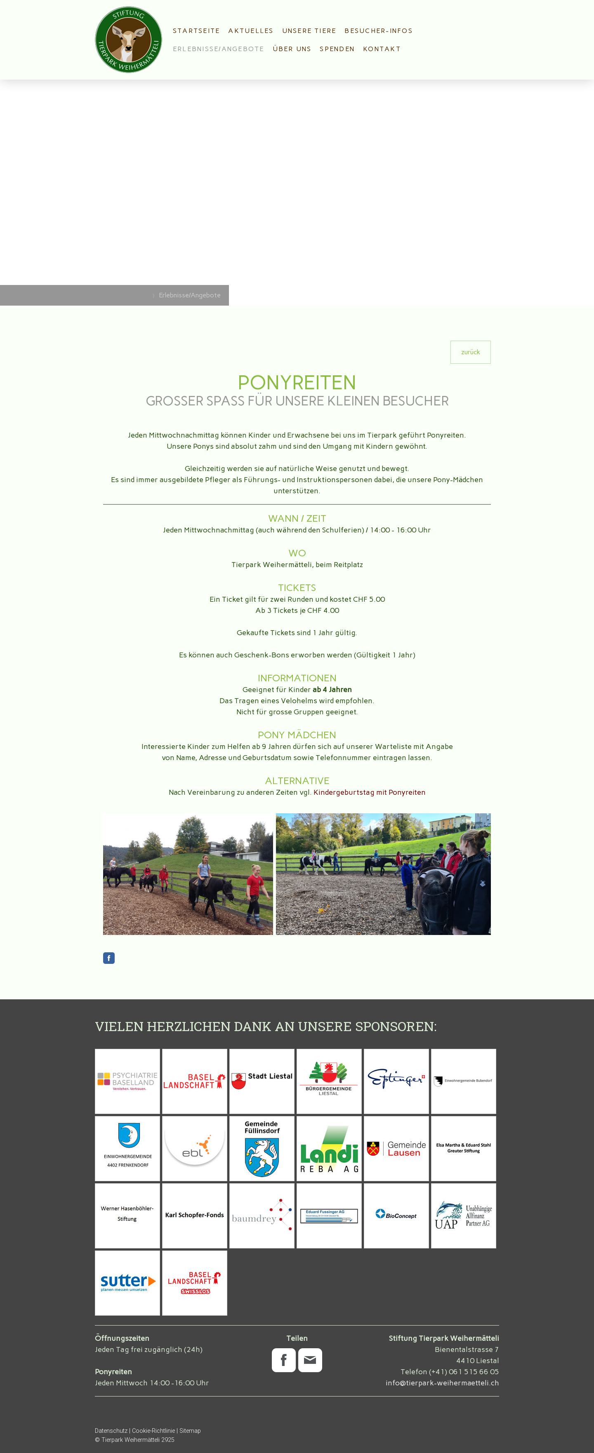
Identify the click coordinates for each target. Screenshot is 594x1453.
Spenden (337, 49)
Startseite (196, 31)
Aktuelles (250, 31)
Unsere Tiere (309, 31)
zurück (470, 352)
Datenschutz (111, 1430)
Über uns (292, 49)
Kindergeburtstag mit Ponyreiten (370, 792)
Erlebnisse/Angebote (218, 49)
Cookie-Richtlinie (153, 1430)
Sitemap (190, 1430)
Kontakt (382, 49)
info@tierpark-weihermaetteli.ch (442, 1382)
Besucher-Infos (378, 31)
